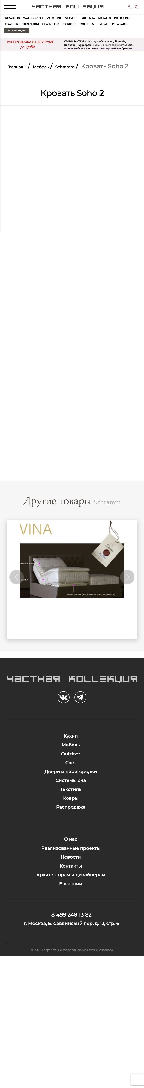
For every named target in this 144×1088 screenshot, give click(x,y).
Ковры (70, 873)
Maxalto (14, 35)
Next (126, 609)
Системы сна (71, 846)
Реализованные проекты (71, 937)
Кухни (70, 778)
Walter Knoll (46, 26)
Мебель (53, 81)
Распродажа (71, 887)
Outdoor (70, 805)
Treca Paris (86, 44)
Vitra (63, 44)
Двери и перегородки (70, 832)
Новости (71, 950)
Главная (19, 81)
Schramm (87, 81)
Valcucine (75, 26)
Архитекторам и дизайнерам (71, 978)
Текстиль (71, 859)
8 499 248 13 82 (124, 11)
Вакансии (70, 991)
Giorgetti (16, 44)
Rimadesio (16, 26)
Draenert (66, 35)
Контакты (71, 964)
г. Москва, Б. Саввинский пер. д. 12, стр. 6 (71, 1044)
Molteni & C (42, 44)
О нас (71, 923)
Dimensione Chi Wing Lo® (107, 35)
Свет (70, 819)
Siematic (99, 26)
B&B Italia (122, 26)
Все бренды (119, 44)
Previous (18, 609)
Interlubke (39, 35)
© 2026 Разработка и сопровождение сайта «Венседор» (72, 1079)
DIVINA (72, 652)
